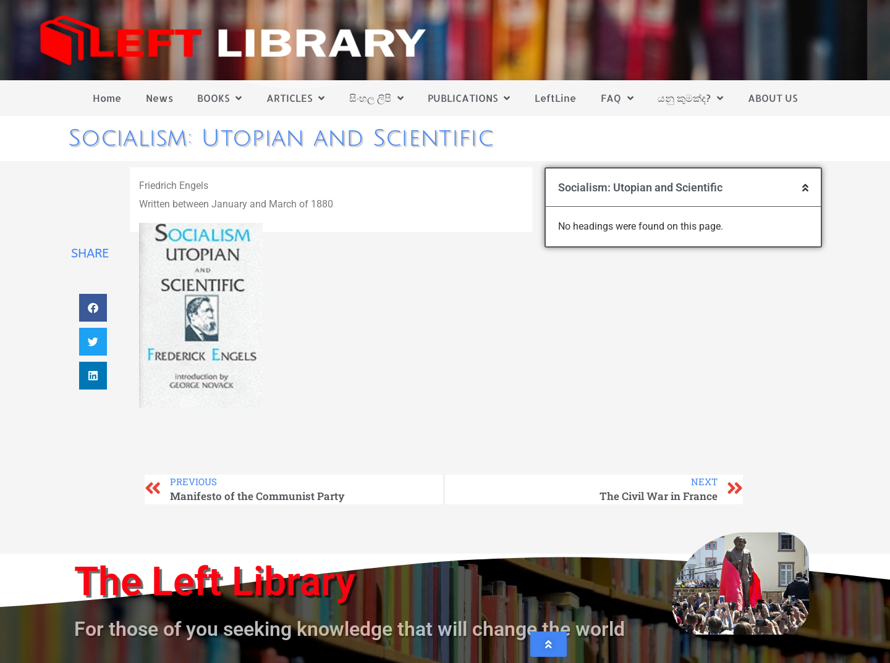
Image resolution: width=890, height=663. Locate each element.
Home (107, 97)
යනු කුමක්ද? (690, 98)
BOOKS (219, 98)
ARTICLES (295, 98)
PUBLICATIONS (469, 98)
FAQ (617, 98)
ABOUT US (772, 97)
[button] (93, 308)
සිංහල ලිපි (376, 98)
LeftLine (555, 97)
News (159, 97)
